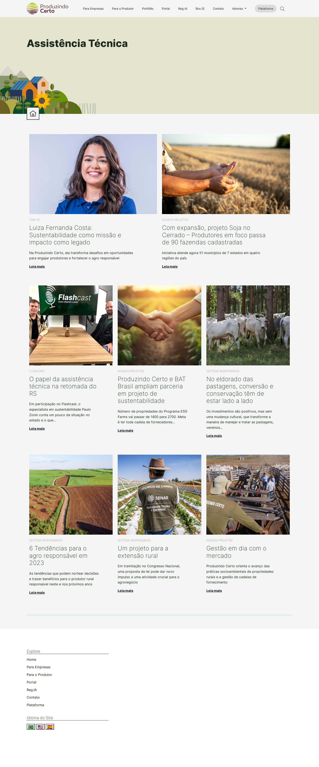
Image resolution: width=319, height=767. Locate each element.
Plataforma (265, 8)
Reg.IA (182, 8)
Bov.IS (200, 8)
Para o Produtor (123, 8)
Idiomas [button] (238, 8)
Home (31, 659)
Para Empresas (93, 8)
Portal (166, 8)
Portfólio (147, 8)
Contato (218, 8)
